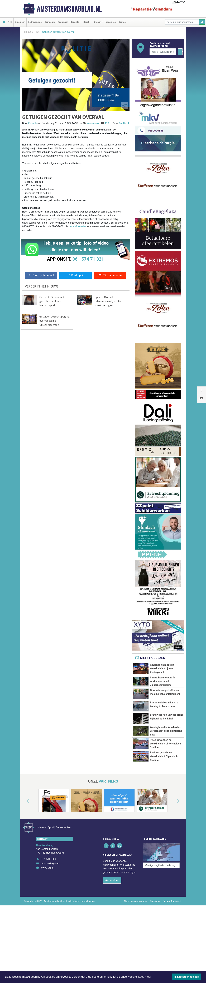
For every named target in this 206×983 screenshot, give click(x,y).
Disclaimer (155, 947)
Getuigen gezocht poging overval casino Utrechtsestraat (54, 320)
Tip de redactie (110, 275)
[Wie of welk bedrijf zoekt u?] (163, 51)
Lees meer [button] (144, 976)
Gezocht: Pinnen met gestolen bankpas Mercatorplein (51, 301)
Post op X (75, 275)
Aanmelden (112, 926)
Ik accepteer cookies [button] (186, 976)
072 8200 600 (48, 905)
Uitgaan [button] (97, 22)
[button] (24, 852)
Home (27, 32)
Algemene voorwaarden (135, 947)
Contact (122, 22)
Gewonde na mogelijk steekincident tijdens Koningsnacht (162, 668)
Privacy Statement (172, 947)
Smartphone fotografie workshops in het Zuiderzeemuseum (162, 681)
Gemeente (50, 22)
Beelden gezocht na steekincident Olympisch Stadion (164, 799)
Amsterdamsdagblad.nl (69, 9)
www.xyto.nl (47, 914)
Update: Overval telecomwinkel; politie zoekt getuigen (107, 301)
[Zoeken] (202, 22)
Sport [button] (86, 22)
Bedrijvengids (35, 22)
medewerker (93, 123)
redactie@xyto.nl (50, 909)
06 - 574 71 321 (88, 259)
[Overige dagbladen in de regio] (161, 898)
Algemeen (20, 22)
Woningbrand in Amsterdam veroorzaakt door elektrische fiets (166, 747)
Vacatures (111, 22)
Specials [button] (74, 22)
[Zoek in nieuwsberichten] (182, 22)
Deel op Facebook (41, 275)
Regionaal (63, 22)
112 (10, 22)
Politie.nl (124, 123)
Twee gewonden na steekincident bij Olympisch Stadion (165, 775)
